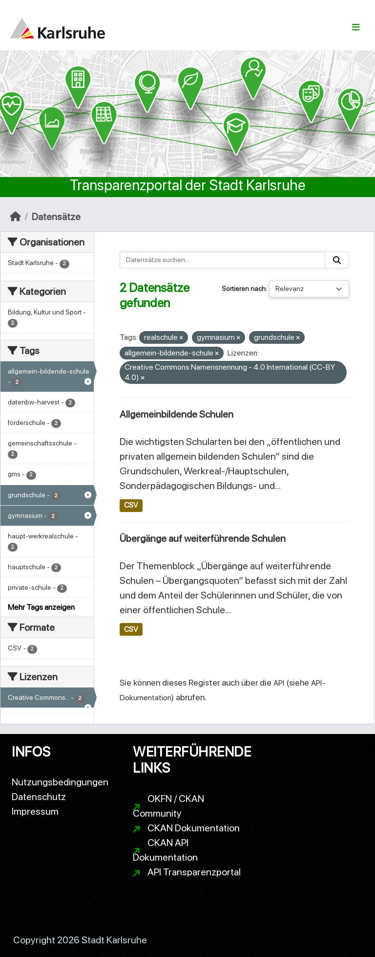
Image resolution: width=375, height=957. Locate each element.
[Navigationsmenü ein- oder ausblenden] (355, 27)
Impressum (35, 811)
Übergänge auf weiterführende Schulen (203, 538)
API (278, 683)
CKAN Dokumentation (193, 828)
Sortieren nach (244, 288)
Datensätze (56, 217)
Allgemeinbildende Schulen (176, 414)
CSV (131, 505)
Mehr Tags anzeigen (41, 607)
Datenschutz (39, 796)
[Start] (15, 217)
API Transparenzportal (194, 872)
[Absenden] (337, 259)
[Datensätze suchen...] (223, 259)
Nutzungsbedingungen (60, 782)
